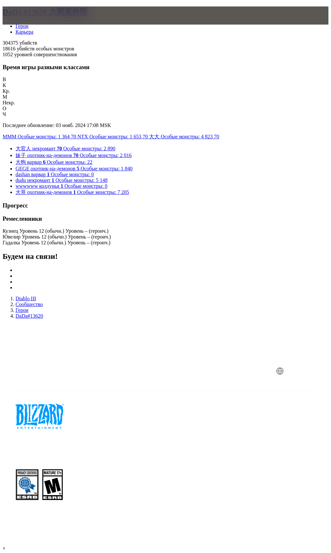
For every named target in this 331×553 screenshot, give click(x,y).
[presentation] (27, 23)
